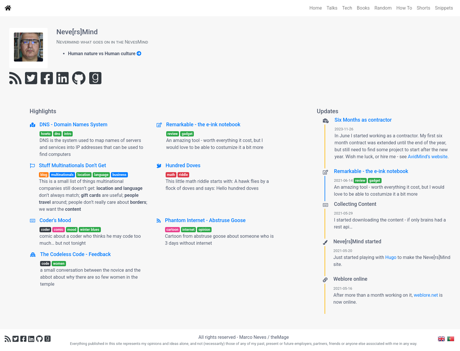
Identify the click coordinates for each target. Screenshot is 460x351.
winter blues (89, 230)
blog (43, 175)
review (172, 134)
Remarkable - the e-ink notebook (203, 124)
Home (315, 8)
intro (67, 134)
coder (45, 230)
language (101, 175)
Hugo (390, 257)
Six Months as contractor (363, 120)
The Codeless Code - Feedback (75, 254)
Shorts (423, 8)
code (45, 264)
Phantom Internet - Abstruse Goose (205, 220)
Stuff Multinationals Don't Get (72, 165)
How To (404, 8)
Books (363, 8)
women (59, 264)
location (84, 175)
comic (58, 230)
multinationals (62, 175)
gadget (187, 134)
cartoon (172, 230)
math (171, 175)
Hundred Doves (183, 165)
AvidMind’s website (428, 156)
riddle (183, 175)
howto (46, 134)
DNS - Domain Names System (73, 124)
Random (383, 8)
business (119, 175)
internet (188, 230)
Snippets (444, 8)
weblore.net (426, 295)
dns (57, 134)
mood (71, 230)
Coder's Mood (55, 220)
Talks (332, 8)
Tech (347, 8)
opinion (204, 230)
